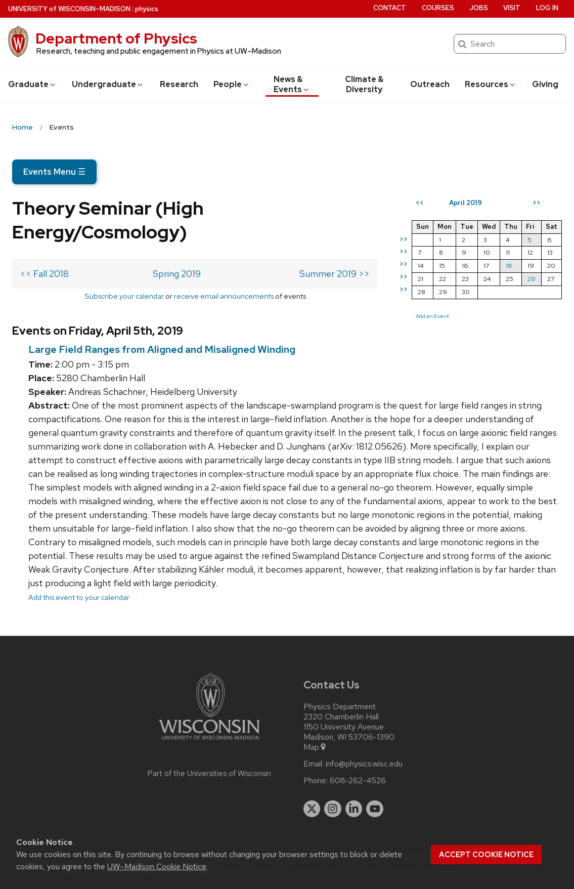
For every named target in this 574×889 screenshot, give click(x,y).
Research (179, 84)
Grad (32, 84)
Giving (545, 84)
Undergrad (108, 84)
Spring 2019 (177, 273)
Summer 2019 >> (334, 273)
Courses (438, 8)
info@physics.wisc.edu (364, 764)
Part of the (209, 774)
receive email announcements (224, 296)
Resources (490, 84)
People (231, 84)
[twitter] (312, 809)
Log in (547, 8)
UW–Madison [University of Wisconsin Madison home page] (69, 9)
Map (315, 747)
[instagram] (332, 809)
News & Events (292, 84)
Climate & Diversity (364, 84)
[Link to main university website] (209, 741)
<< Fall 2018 (44, 273)
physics (146, 9)
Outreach (430, 84)
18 (508, 265)
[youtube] (374, 809)
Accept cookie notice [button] (486, 855)
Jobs (478, 8)
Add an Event (432, 315)
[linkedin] (354, 809)
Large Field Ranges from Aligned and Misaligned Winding (161, 349)
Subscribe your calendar (124, 296)
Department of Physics (116, 38)
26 (531, 278)
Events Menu (54, 171)
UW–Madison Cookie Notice (156, 866)
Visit (511, 8)
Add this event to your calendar (78, 597)
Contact (389, 8)
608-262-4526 (358, 781)
